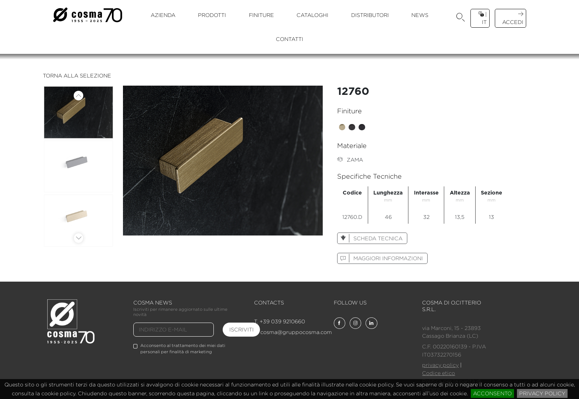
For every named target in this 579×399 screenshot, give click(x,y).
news (419, 15)
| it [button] (483, 18)
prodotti (212, 15)
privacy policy (542, 393)
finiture (261, 15)
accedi (512, 18)
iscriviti (241, 329)
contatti (289, 39)
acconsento (492, 393)
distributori (370, 15)
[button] (460, 18)
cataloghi (312, 15)
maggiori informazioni (380, 258)
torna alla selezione (77, 75)
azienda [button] (163, 15)
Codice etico (438, 373)
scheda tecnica (370, 238)
